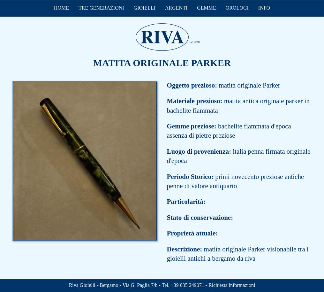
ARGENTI (176, 8)
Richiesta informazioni (231, 285)
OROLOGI (237, 8)
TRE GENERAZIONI (101, 8)
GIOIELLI (144, 8)
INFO (264, 8)
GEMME (206, 8)
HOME (61, 8)
